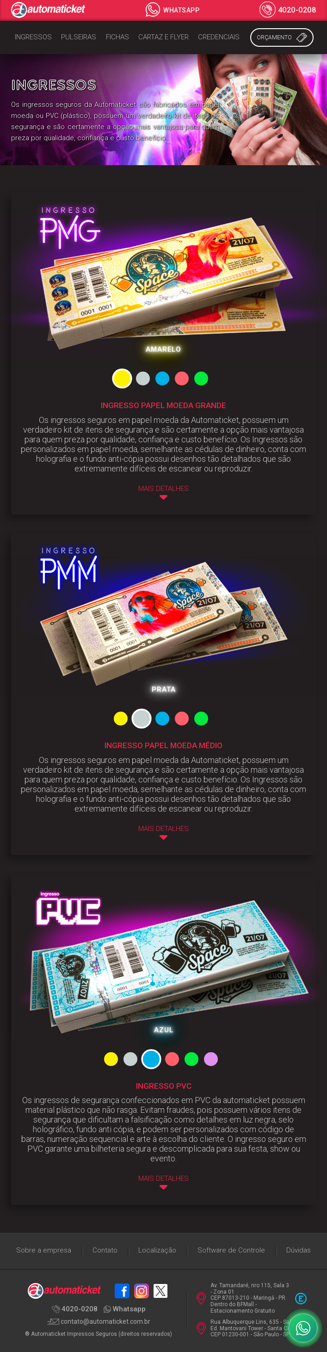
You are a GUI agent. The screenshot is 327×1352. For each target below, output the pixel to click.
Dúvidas (298, 1250)
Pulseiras (78, 37)
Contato (105, 1250)
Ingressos (33, 37)
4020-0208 (287, 10)
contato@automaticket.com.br (98, 1321)
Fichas (117, 37)
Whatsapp (172, 10)
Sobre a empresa (43, 1250)
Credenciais (219, 37)
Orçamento (282, 37)
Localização (157, 1250)
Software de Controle (231, 1250)
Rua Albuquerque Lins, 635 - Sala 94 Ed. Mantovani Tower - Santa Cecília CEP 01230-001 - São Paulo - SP (249, 1328)
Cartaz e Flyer (163, 37)
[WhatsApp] (303, 1328)
